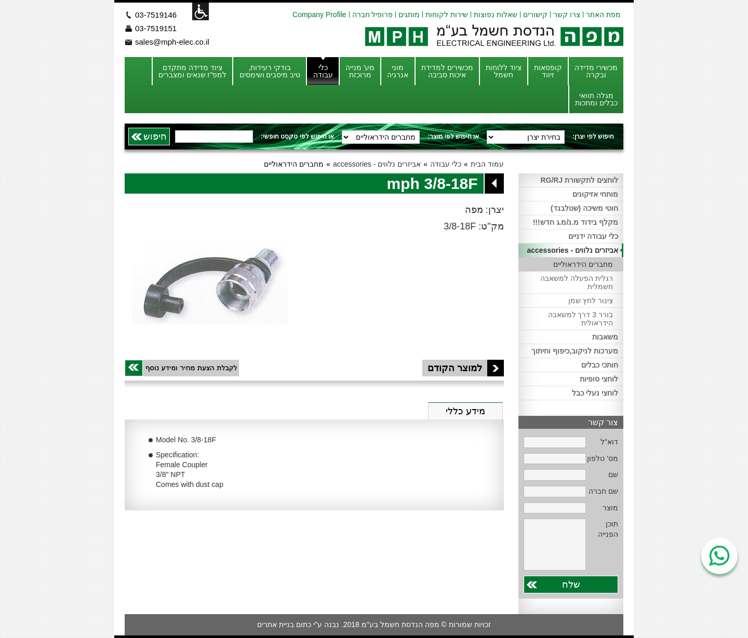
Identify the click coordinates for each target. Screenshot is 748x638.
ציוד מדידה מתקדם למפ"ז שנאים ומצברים (192, 71)
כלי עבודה (323, 71)
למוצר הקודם (466, 368)
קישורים (535, 14)
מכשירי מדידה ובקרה (596, 71)
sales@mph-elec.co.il (172, 41)
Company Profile (319, 14)
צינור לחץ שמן (590, 300)
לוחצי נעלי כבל (595, 393)
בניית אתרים (275, 624)
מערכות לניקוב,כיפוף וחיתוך (574, 351)
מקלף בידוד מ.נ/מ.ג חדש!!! (575, 222)
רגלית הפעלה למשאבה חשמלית (576, 282)
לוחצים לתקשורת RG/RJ (579, 180)
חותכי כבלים (599, 365)
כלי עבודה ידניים (593, 236)
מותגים (409, 14)
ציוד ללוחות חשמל (504, 71)
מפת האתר (603, 14)
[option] (210, 282)
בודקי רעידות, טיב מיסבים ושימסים (270, 71)
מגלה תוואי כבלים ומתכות (596, 99)
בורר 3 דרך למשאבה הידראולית (580, 318)
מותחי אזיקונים (595, 194)
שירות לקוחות (446, 14)
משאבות (605, 337)
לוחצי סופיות (599, 379)
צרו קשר (566, 14)
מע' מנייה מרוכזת (360, 71)
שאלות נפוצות (495, 14)
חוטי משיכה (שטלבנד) (584, 208)
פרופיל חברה (372, 14)
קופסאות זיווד (548, 71)
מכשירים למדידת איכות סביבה (447, 71)
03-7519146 (156, 14)
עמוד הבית (487, 164)
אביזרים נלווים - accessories (377, 164)
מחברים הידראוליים (583, 264)
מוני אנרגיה (397, 71)
